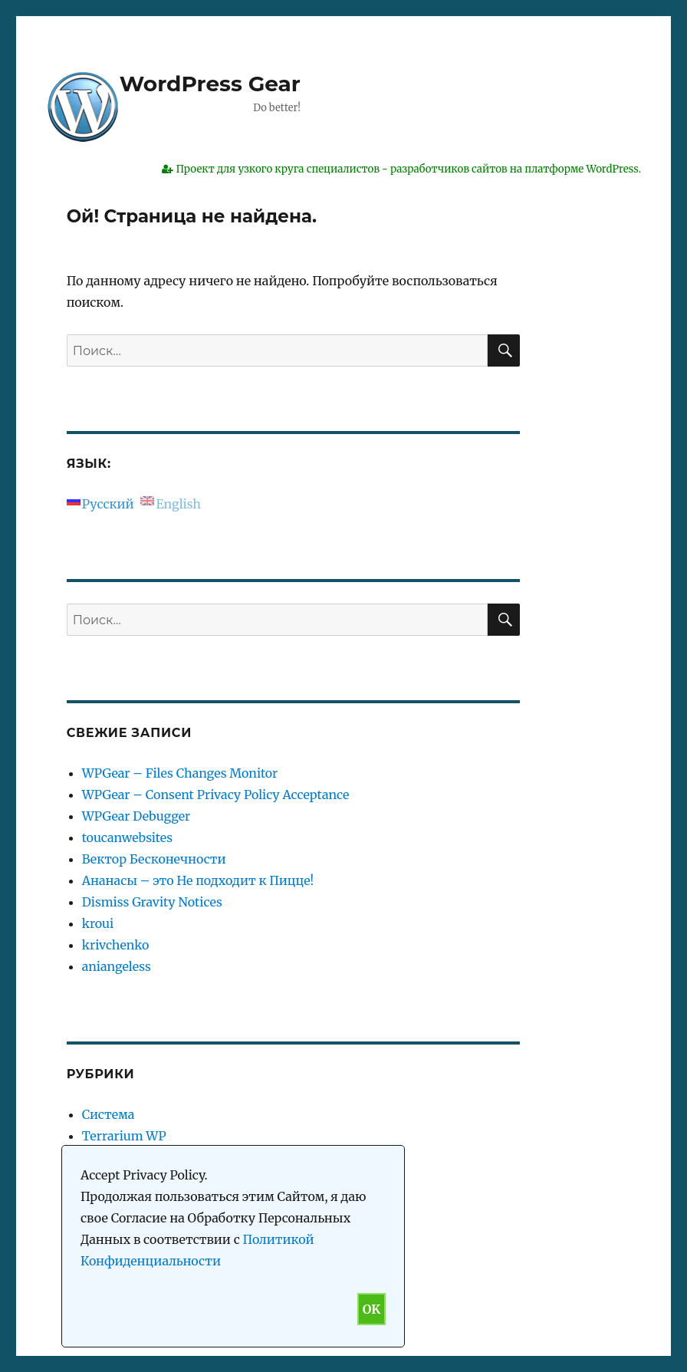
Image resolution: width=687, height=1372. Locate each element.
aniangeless (116, 966)
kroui (97, 923)
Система (108, 1114)
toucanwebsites (127, 837)
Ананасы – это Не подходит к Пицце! (198, 880)
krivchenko (116, 945)
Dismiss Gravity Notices (152, 902)
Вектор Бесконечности (154, 859)
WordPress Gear (210, 84)
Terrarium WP (124, 1135)
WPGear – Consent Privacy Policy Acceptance (216, 794)
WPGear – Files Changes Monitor (180, 773)
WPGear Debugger (136, 816)
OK (371, 1309)
